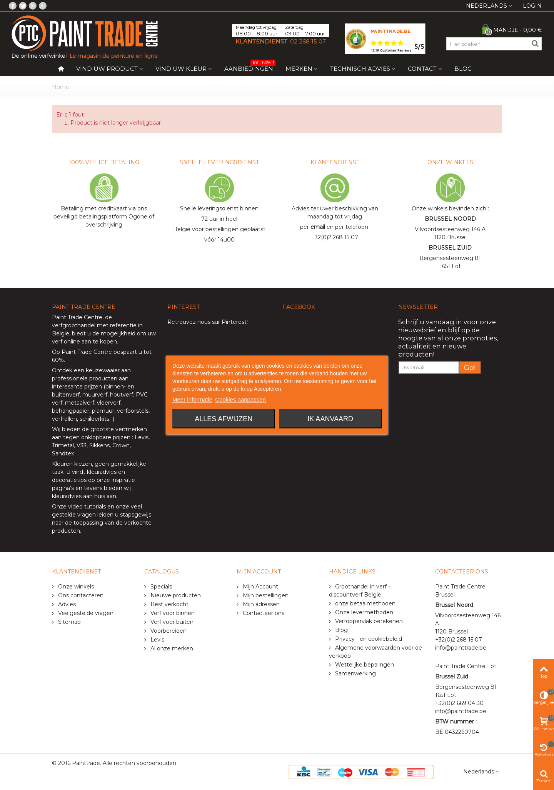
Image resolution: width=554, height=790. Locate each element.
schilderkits (93, 418)
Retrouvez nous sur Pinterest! (207, 321)
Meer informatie (192, 399)
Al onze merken (171, 648)
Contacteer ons (262, 613)
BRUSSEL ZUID (450, 247)
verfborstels (133, 410)
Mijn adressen (260, 604)
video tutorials (87, 506)
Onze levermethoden (363, 612)
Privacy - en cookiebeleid (368, 638)
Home (60, 86)
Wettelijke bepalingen (364, 664)
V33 (82, 445)
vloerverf (108, 402)
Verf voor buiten (171, 621)
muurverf (94, 394)
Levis (142, 437)
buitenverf (66, 394)
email (317, 226)
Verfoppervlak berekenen (368, 621)
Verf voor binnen (172, 613)
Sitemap (69, 621)
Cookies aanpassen (240, 399)
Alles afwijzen (223, 419)
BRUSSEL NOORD (450, 218)
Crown (121, 445)
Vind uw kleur (181, 68)
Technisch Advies (360, 68)
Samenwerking (355, 673)
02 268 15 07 (308, 41)
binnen (114, 386)
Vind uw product (107, 68)
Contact (422, 68)
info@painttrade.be (460, 647)
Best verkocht (169, 604)
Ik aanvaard (330, 419)
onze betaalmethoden (364, 603)
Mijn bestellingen (265, 595)
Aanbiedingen (249, 67)
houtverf (121, 394)
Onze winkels (75, 586)
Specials (160, 586)
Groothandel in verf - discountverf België (359, 590)
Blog (463, 68)
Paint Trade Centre (77, 317)
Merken (298, 68)
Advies (66, 604)
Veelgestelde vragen (85, 613)
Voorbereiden (168, 630)
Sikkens (99, 445)
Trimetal (63, 445)
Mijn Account (259, 586)
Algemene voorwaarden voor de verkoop (375, 651)
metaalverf (79, 402)
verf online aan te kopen (84, 341)
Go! (470, 367)
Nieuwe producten (175, 595)
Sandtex (63, 453)
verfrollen (64, 418)
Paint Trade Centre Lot (465, 666)
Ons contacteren (80, 595)
